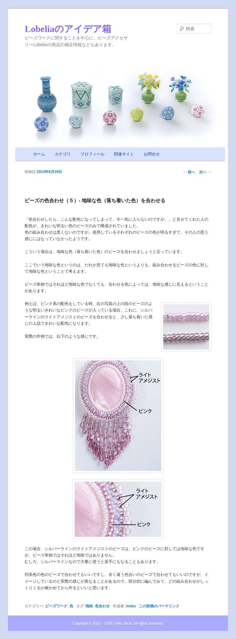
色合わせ (102, 606)
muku (131, 606)
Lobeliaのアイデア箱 (68, 29)
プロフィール (92, 154)
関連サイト (124, 154)
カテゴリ (63, 154)
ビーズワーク (56, 606)
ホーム (39, 154)
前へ (189, 172)
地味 (89, 606)
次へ (205, 172)
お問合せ (152, 154)
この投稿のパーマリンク (159, 606)
